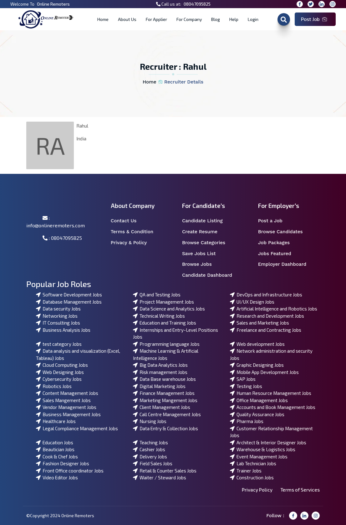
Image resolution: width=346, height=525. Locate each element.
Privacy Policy (257, 489)
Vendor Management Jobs (66, 407)
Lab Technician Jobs (253, 463)
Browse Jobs (201, 264)
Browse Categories (207, 242)
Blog (215, 19)
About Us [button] (127, 19)
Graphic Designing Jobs (257, 365)
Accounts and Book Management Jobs (272, 407)
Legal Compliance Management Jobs (77, 428)
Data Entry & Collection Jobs (165, 428)
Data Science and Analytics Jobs (169, 308)
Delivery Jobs (150, 456)
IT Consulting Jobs (58, 323)
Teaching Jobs (150, 442)
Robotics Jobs (54, 386)
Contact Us (128, 221)
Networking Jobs (57, 316)
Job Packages (278, 242)
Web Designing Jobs (60, 372)
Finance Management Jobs (164, 393)
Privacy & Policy (133, 242)
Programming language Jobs (166, 344)
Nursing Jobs (149, 421)
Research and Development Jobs (267, 316)
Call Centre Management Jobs (167, 414)
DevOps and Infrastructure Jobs (266, 294)
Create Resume (204, 231)
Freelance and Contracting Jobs (265, 330)
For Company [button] (189, 19)
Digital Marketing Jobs (159, 386)
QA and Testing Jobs (157, 294)
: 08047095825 (62, 238)
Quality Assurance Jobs (257, 414)
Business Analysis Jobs (63, 330)
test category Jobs (59, 344)
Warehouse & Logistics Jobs (262, 449)
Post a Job (274, 221)
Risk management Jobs (160, 372)
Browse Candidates (284, 231)
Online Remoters (53, 4)
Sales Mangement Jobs (63, 400)
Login (253, 19)
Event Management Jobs (258, 456)
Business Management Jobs (68, 414)
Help (233, 19)
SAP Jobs (243, 379)
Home (103, 19)
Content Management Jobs (67, 393)
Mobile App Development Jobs (264, 372)
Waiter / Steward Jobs (159, 477)
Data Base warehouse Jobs (164, 379)
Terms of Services (300, 489)
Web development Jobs (257, 344)
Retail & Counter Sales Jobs (164, 470)
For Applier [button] (156, 19)
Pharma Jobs (246, 421)
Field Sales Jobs (152, 463)
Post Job (314, 19)
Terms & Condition (135, 231)
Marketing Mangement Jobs (165, 400)
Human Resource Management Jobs (270, 393)
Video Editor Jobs (57, 477)
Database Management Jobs (69, 302)
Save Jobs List (203, 253)
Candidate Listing (206, 221)
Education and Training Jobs (164, 323)
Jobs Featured (278, 253)
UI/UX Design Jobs (252, 302)
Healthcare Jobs (56, 421)
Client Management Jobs (161, 407)
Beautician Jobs (55, 449)
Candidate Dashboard (210, 275)
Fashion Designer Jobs (62, 463)
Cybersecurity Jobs (59, 379)
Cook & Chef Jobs (57, 456)
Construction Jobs (252, 477)
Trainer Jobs (246, 470)
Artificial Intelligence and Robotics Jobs (273, 308)
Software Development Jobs (69, 294)
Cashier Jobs (149, 449)
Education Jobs (54, 442)
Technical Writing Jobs (159, 316)
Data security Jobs (58, 308)
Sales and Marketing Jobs (259, 323)
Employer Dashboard (285, 264)
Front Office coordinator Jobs (70, 470)
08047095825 (197, 4)
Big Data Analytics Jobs (160, 365)
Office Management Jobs (259, 400)
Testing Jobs (246, 386)
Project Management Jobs (163, 302)
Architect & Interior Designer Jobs (268, 442)
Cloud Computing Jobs (62, 365)
